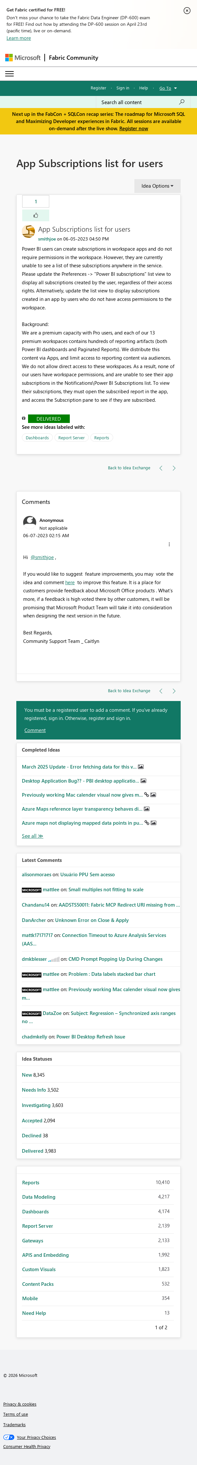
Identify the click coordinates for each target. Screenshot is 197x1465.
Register (98, 87)
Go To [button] (165, 88)
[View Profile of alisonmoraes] (36, 874)
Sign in (122, 87)
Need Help (34, 1313)
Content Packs (37, 1284)
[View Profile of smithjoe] (47, 239)
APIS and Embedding (45, 1255)
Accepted (33, 1120)
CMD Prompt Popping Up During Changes (115, 959)
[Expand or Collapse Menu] (9, 74)
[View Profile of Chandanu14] (36, 904)
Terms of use (15, 1414)
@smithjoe (42, 557)
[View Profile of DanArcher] (34, 920)
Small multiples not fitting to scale (106, 889)
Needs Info (34, 1089)
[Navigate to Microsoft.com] (22, 57)
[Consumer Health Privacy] (98, 1446)
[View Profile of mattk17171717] (37, 935)
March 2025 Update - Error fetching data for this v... (80, 766)
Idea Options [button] (155, 185)
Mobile (30, 1298)
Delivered (49, 418)
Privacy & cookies (20, 1404)
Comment (35, 730)
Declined (32, 1135)
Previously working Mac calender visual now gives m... (83, 794)
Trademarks (14, 1424)
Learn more (19, 38)
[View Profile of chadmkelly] (34, 1036)
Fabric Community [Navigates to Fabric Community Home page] (73, 57)
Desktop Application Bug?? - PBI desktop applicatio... (81, 780)
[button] (35, 215)
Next (175, 1326)
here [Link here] (70, 582)
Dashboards (37, 437)
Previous (147, 1326)
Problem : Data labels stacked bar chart (111, 974)
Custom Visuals (38, 1269)
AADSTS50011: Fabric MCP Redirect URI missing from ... (119, 904)
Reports (101, 437)
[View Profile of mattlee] (51, 889)
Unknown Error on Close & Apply (92, 920)
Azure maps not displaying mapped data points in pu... (83, 822)
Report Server (71, 437)
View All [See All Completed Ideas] (32, 836)
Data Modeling (38, 1196)
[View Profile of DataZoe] (52, 1013)
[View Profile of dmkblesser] (34, 959)
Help (143, 87)
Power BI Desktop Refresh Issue (90, 1036)
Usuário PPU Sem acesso (87, 874)
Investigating (37, 1105)
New (27, 1074)
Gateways (32, 1240)
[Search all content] (143, 102)
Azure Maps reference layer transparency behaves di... (83, 808)
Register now (133, 128)
